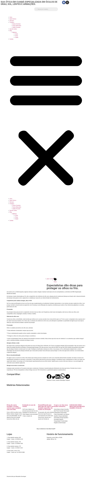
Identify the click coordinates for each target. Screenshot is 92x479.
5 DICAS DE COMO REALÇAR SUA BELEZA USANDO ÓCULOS (77, 406)
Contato (11, 39)
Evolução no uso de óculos (28, 405)
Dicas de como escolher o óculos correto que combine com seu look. (14, 407)
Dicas (16, 35)
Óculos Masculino (16, 25)
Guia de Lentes (13, 29)
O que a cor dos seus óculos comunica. (61, 405)
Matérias (14, 32)
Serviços (12, 20)
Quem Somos (13, 19)
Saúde (16, 37)
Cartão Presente (16, 27)
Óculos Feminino (16, 24)
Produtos (12, 22)
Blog (11, 30)
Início (11, 17)
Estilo (16, 34)
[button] (46, 119)
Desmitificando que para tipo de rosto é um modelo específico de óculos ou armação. (46, 407)
